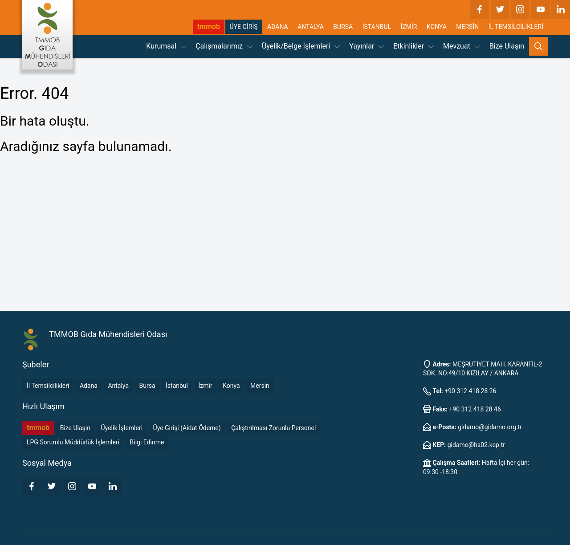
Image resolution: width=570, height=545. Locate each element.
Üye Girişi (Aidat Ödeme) (187, 427)
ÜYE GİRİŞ (244, 26)
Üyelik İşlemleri (122, 427)
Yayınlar (366, 46)
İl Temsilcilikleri (48, 385)
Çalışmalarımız (223, 46)
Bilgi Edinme (147, 442)
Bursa (147, 385)
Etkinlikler (413, 46)
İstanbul (177, 385)
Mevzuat (461, 46)
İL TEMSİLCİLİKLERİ (516, 26)
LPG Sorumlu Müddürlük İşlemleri (73, 442)
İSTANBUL (376, 26)
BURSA (343, 26)
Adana (89, 385)
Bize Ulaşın (506, 46)
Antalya (118, 385)
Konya (231, 385)
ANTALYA (310, 26)
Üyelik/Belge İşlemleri (301, 46)
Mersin (259, 385)
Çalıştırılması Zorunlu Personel (273, 427)
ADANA (277, 26)
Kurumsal (166, 46)
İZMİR (409, 26)
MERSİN (467, 26)
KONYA (437, 26)
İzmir (205, 385)
